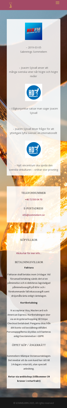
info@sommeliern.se (34, 214)
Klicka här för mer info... (28, 253)
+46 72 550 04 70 (33, 199)
